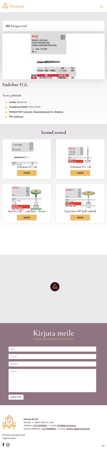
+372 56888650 (48, 428)
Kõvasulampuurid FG (43, 112)
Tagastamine (9, 438)
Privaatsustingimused (13, 435)
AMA (103, 446)
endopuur (18, 116)
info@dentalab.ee (66, 425)
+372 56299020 (40, 425)
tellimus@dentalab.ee (78, 428)
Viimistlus (58, 112)
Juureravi (27, 112)
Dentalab (15, 5)
